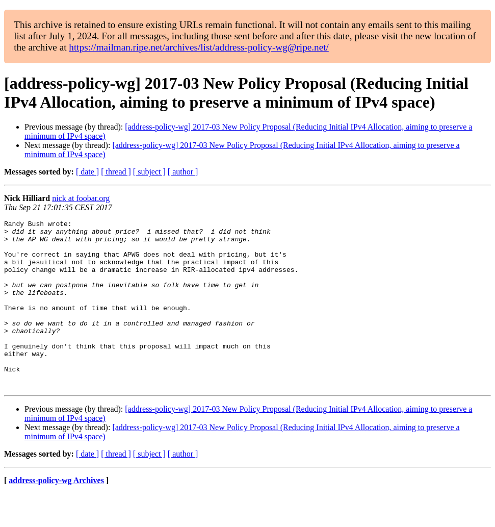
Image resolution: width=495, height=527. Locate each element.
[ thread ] (116, 171)
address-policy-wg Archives (56, 514)
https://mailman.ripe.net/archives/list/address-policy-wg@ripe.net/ (199, 47)
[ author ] (183, 171)
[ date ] (87, 171)
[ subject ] (149, 171)
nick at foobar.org (81, 198)
